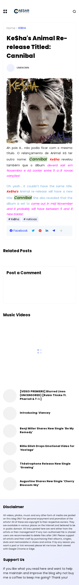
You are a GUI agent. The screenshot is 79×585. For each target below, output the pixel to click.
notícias (31, 219)
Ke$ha (22, 28)
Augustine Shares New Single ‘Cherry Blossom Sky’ (47, 483)
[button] (61, 231)
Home (11, 28)
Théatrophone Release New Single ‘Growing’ (45, 465)
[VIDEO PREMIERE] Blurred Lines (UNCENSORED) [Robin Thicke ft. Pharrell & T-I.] (43, 395)
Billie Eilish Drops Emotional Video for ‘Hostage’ (47, 448)
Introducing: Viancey (35, 413)
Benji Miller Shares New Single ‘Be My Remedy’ (47, 430)
